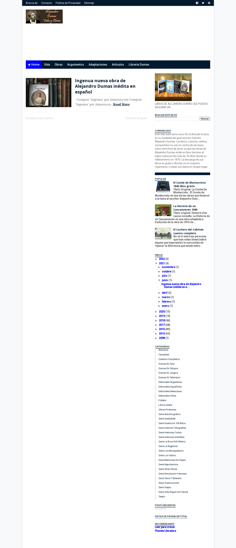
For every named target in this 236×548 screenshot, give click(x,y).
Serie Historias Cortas (170, 432)
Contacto (46, 2)
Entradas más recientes (39, 118)
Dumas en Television (169, 377)
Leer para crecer (165, 527)
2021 (162, 263)
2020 (162, 311)
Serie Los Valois (167, 455)
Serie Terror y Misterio (170, 478)
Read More (121, 104)
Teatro (162, 496)
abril (165, 292)
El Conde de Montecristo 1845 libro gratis (189, 184)
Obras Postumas (167, 409)
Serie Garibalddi (167, 418)
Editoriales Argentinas (170, 382)
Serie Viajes (165, 487)
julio (165, 275)
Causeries (164, 354)
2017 (162, 324)
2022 (162, 258)
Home (35, 64)
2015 (162, 333)
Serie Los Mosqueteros (171, 450)
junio (165, 280)
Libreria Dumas (139, 64)
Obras (59, 64)
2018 (162, 320)
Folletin (162, 400)
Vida (47, 64)
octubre (167, 271)
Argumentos (75, 64)
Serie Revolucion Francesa (173, 473)
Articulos (118, 64)
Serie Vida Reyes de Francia (173, 492)
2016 (162, 329)
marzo (166, 297)
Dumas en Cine (166, 363)
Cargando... (161, 508)
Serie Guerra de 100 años (172, 423)
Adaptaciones (98, 64)
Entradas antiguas (136, 118)
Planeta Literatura (165, 530)
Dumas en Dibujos (168, 368)
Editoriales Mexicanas (170, 391)
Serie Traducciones (169, 483)
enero (166, 305)
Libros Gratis (165, 405)
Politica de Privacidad (68, 2)
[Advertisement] (143, 34)
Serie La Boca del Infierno (172, 441)
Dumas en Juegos (168, 372)
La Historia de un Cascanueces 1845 (185, 207)
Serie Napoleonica (168, 464)
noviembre (169, 267)
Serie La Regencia (168, 446)
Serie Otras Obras (168, 469)
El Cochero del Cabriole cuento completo (188, 231)
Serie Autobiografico (170, 414)
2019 (162, 316)
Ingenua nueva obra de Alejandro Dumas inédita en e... (181, 286)
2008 (162, 338)
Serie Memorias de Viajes (172, 460)
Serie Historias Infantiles (171, 437)
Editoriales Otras (167, 395)
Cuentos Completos (169, 359)
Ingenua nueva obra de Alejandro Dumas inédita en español (105, 86)
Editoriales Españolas (170, 386)
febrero (167, 301)
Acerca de (32, 2)
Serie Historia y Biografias (172, 427)
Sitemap (89, 2)
